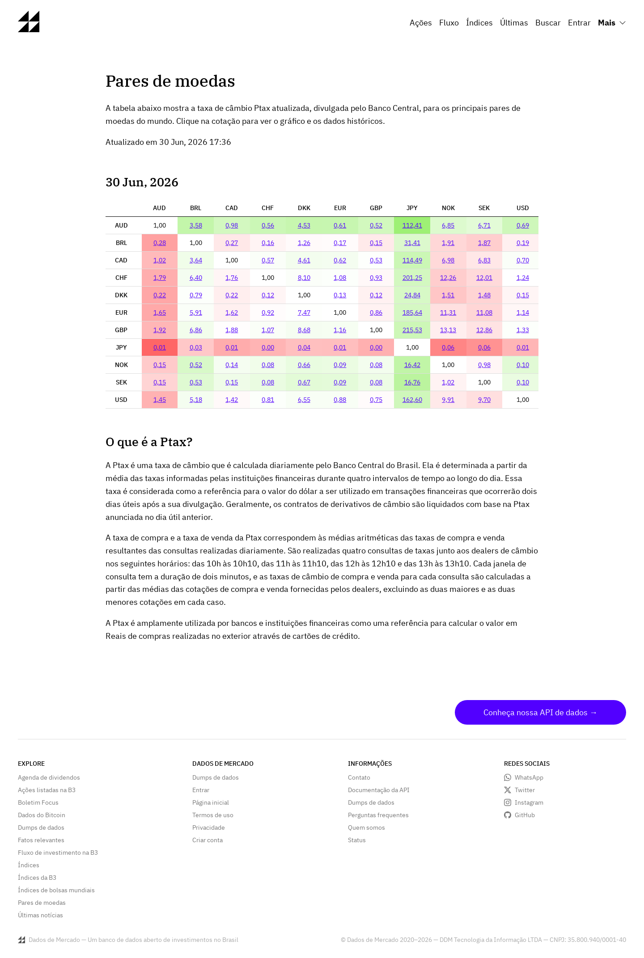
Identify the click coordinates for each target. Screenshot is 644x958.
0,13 (340, 295)
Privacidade (208, 827)
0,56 (268, 225)
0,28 (159, 243)
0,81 (268, 400)
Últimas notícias (40, 915)
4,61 (304, 260)
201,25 (412, 278)
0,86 (376, 312)
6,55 (304, 400)
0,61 (340, 225)
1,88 (231, 330)
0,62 (340, 260)
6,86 (196, 330)
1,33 (523, 330)
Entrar (579, 22)
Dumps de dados (41, 827)
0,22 (159, 295)
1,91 (448, 243)
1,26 (304, 243)
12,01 (484, 278)
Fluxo (449, 22)
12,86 (484, 330)
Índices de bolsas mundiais (56, 890)
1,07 (268, 330)
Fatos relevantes (41, 840)
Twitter (525, 790)
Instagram (529, 802)
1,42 (231, 400)
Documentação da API (379, 790)
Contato (359, 777)
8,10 (304, 278)
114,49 (412, 260)
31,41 (412, 243)
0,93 (376, 278)
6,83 (484, 260)
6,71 (484, 225)
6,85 (448, 225)
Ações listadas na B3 (47, 790)
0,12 (268, 295)
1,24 (523, 278)
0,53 (376, 260)
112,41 (412, 225)
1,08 (340, 278)
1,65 (159, 312)
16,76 (412, 382)
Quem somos (366, 827)
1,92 (159, 330)
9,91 (448, 400)
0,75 (376, 400)
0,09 (340, 365)
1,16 (340, 330)
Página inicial (210, 802)
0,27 (231, 243)
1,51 (448, 295)
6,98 (448, 260)
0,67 (304, 382)
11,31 (448, 312)
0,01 (159, 347)
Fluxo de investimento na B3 (58, 852)
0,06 (448, 347)
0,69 (523, 225)
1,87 (484, 243)
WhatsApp (529, 777)
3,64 (196, 260)
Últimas (514, 22)
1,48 (484, 295)
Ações (421, 22)
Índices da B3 (37, 878)
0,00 (268, 347)
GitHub (525, 815)
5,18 (196, 400)
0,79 (196, 295)
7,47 (304, 312)
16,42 (412, 365)
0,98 (231, 225)
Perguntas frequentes (378, 815)
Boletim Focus (38, 802)
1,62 (231, 312)
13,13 (448, 330)
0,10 (523, 365)
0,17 (340, 243)
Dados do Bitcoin (41, 815)
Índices (479, 22)
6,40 (196, 278)
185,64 (412, 312)
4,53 (304, 225)
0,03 (196, 347)
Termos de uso (212, 815)
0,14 (231, 365)
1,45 (159, 400)
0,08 (268, 365)
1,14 (523, 312)
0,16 (268, 243)
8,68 (304, 330)
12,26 (448, 278)
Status (357, 840)
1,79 (159, 278)
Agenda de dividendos (49, 777)
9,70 (484, 400)
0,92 (268, 312)
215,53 (412, 330)
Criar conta (207, 840)
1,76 (231, 278)
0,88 (340, 400)
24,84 (412, 295)
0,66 (304, 365)
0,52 (376, 225)
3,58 (196, 225)
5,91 (196, 312)
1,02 (159, 260)
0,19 (523, 243)
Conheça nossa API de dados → (540, 712)
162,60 (412, 400)
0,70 (523, 260)
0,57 (268, 260)
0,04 (304, 347)
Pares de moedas (42, 903)
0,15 (376, 243)
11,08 (484, 312)
